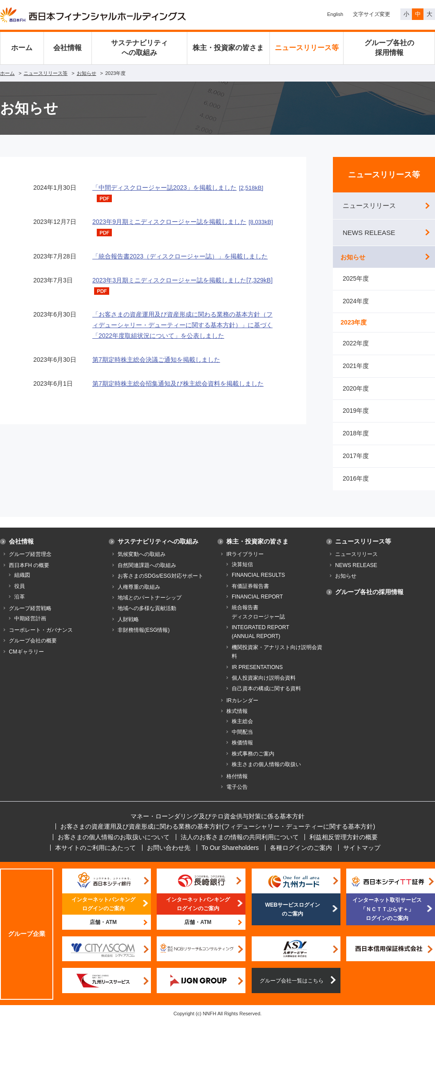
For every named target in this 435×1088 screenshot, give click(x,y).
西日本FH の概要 (29, 573)
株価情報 (242, 751)
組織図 (22, 582)
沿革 (19, 604)
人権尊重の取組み (139, 594)
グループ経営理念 (30, 562)
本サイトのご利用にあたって (95, 855)
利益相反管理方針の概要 (343, 844)
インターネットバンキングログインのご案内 (103, 911)
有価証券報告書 (250, 594)
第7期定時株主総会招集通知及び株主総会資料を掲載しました (178, 383)
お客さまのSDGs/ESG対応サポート (160, 583)
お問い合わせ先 (168, 855)
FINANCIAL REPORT (257, 604)
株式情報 (237, 719)
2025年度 (356, 283)
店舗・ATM (103, 930)
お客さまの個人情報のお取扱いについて (114, 844)
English (335, 14)
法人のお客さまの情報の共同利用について (240, 844)
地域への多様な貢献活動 (147, 616)
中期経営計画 (30, 626)
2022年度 (356, 350)
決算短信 (242, 572)
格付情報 (237, 784)
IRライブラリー (245, 562)
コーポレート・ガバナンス (41, 637)
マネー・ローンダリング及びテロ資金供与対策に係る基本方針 (217, 823)
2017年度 (356, 463)
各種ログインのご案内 (301, 855)
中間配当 (242, 739)
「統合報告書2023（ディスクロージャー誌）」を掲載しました (180, 256)
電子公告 (237, 794)
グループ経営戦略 (30, 616)
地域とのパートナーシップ (150, 605)
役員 (19, 594)
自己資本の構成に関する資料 (266, 696)
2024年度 (356, 305)
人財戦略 (128, 627)
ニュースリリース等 (307, 47)
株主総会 (242, 729)
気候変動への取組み (142, 562)
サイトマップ (361, 855)
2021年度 (356, 373)
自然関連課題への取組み (147, 573)
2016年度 (356, 485)
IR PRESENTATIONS (257, 675)
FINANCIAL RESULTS (258, 582)
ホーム (21, 47)
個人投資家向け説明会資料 (264, 685)
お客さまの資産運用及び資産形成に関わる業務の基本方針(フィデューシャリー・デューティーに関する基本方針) (217, 834)
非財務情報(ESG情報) (144, 637)
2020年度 (356, 395)
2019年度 (356, 418)
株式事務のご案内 (253, 761)
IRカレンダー (242, 708)
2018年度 (356, 440)
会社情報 (67, 47)
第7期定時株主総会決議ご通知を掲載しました (156, 359)
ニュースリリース (369, 205)
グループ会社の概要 (33, 649)
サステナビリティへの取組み (139, 47)
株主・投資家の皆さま (228, 47)
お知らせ (86, 73)
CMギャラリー (26, 659)
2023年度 (356, 328)
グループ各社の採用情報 (389, 47)
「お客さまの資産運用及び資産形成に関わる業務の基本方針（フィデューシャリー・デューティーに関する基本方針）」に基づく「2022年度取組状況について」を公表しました (182, 325)
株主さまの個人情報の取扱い (266, 772)
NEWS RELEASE (369, 232)
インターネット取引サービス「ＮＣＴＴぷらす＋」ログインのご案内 (387, 917)
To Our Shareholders (230, 855)
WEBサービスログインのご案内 (292, 916)
